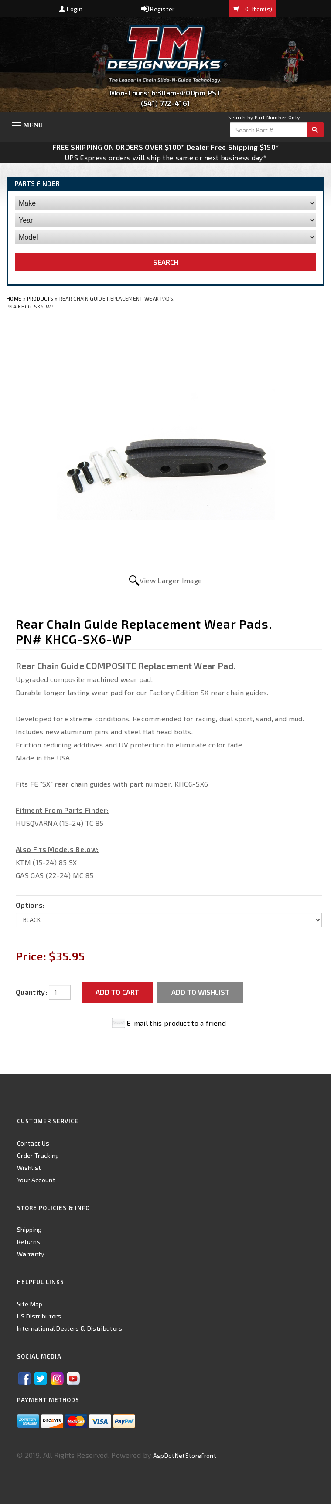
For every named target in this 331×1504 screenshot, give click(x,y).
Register (158, 9)
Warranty (30, 1253)
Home (15, 298)
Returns (28, 1241)
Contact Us (33, 1143)
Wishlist (29, 1167)
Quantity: (31, 992)
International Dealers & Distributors (70, 1328)
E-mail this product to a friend (176, 1023)
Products (40, 298)
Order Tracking (38, 1155)
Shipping (29, 1229)
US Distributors (39, 1316)
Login (70, 9)
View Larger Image (171, 580)
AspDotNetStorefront (184, 1455)
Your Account (36, 1179)
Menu (33, 125)
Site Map (30, 1304)
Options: (30, 905)
